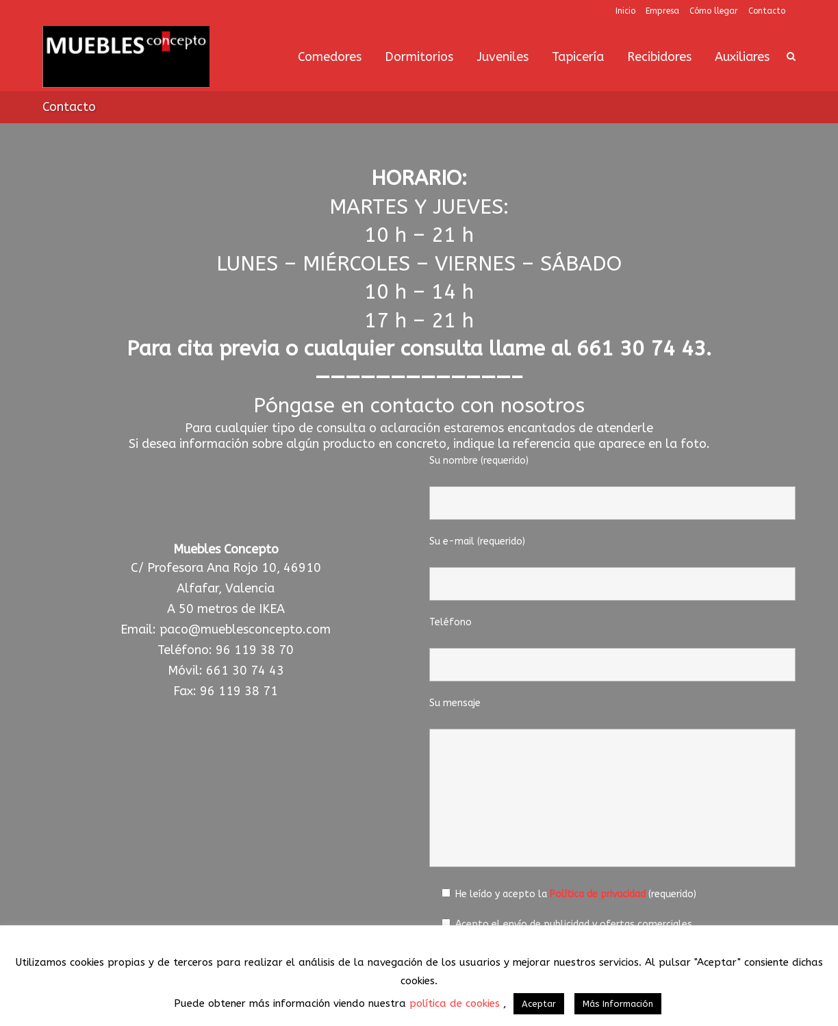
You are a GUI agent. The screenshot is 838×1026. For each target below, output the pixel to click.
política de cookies (456, 1003)
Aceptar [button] (539, 1004)
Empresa (662, 11)
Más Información (618, 1004)
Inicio (625, 11)
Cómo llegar (713, 11)
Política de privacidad (598, 894)
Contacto (766, 11)
